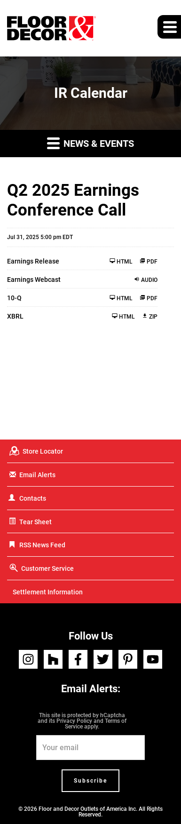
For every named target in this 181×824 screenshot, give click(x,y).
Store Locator (43, 451)
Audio (145, 280)
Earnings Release (33, 261)
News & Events (90, 142)
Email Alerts (37, 475)
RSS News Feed (42, 545)
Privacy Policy (74, 721)
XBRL (15, 316)
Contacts (32, 498)
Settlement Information (48, 592)
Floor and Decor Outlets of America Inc (87, 809)
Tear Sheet (35, 522)
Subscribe (90, 780)
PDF (148, 261)
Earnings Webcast (34, 279)
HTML (121, 261)
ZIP (149, 316)
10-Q (14, 298)
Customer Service (47, 568)
